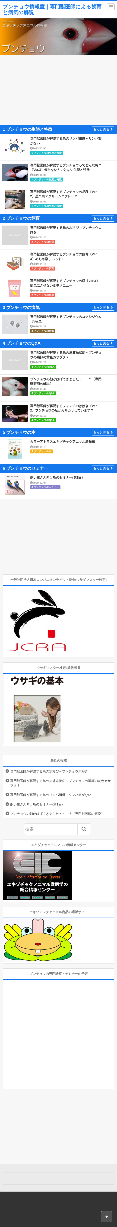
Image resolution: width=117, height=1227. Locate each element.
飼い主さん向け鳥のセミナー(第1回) (56, 477)
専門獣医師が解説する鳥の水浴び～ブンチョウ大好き (49, 771)
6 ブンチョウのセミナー (45, 487)
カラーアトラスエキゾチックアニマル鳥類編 (62, 441)
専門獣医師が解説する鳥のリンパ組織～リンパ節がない (50, 795)
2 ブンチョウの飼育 (43, 241)
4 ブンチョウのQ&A (43, 366)
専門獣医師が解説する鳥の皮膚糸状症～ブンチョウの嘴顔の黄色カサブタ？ (60, 783)
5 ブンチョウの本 (41, 451)
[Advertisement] (58, 89)
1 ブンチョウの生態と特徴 (47, 152)
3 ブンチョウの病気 (43, 330)
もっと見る (103, 129)
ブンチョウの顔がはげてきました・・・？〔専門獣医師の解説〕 (57, 814)
